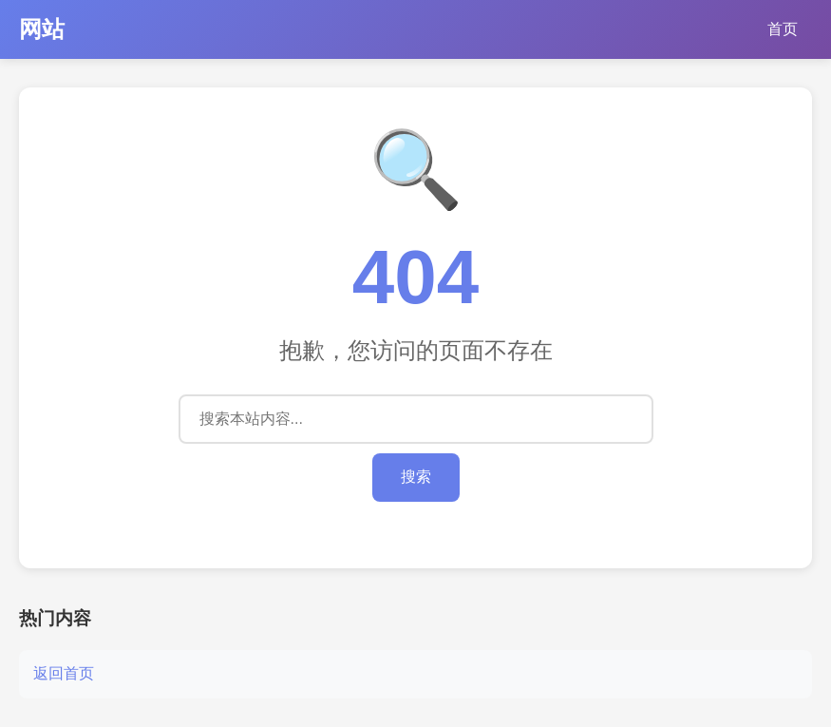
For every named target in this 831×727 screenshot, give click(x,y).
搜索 (416, 477)
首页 (782, 29)
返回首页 (63, 673)
